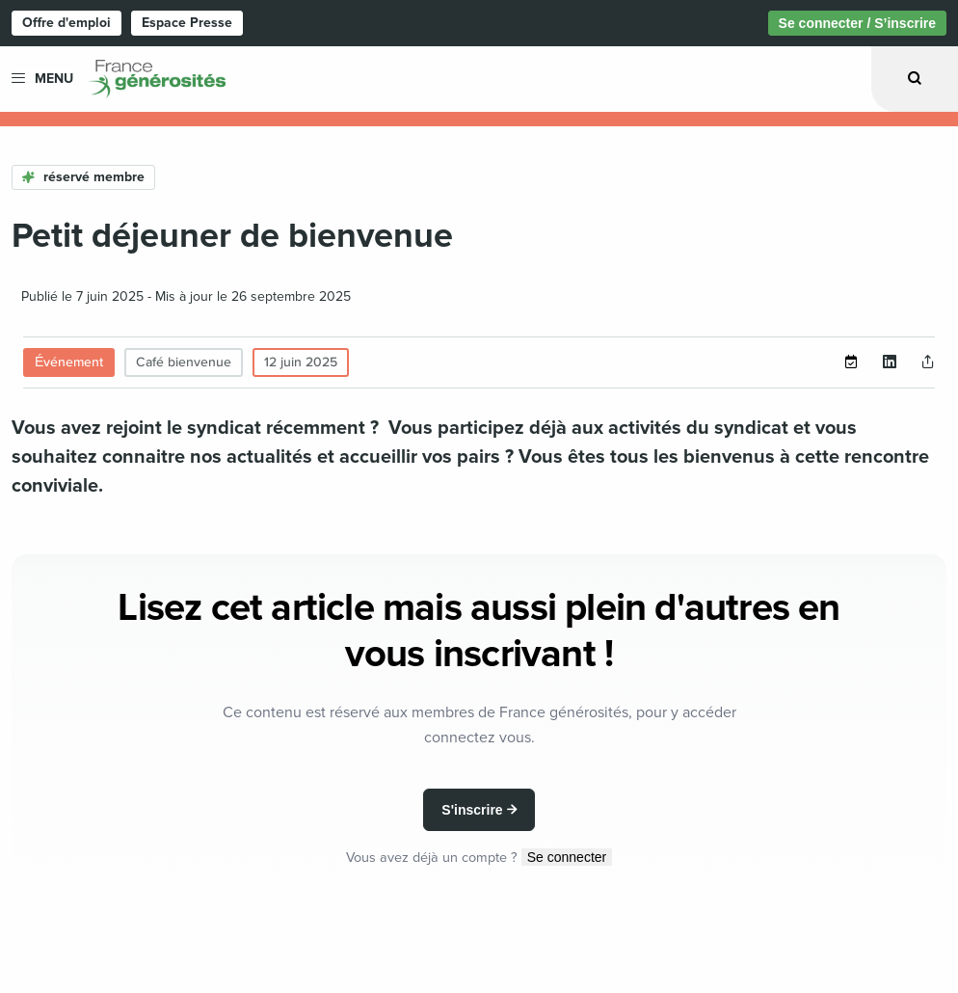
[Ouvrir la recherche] (914, 78)
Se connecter (567, 857)
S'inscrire (471, 810)
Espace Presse (187, 22)
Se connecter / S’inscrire (857, 23)
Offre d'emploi (66, 22)
